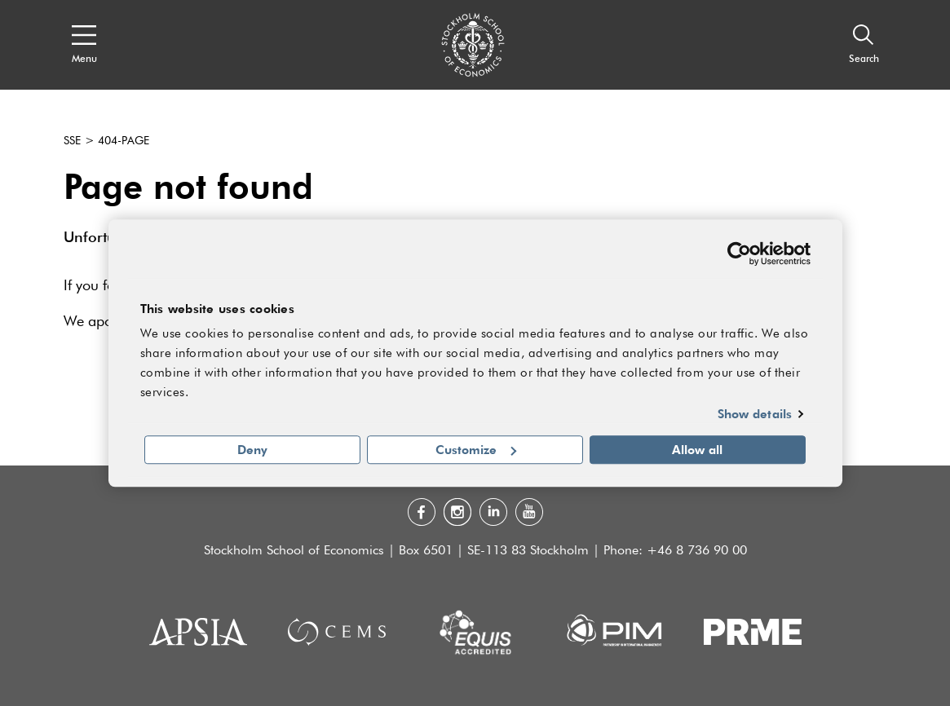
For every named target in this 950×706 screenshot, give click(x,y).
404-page (123, 141)
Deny (252, 449)
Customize (475, 449)
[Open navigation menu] (84, 44)
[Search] (864, 44)
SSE (72, 141)
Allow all (697, 449)
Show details (755, 414)
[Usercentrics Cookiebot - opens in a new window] (739, 253)
